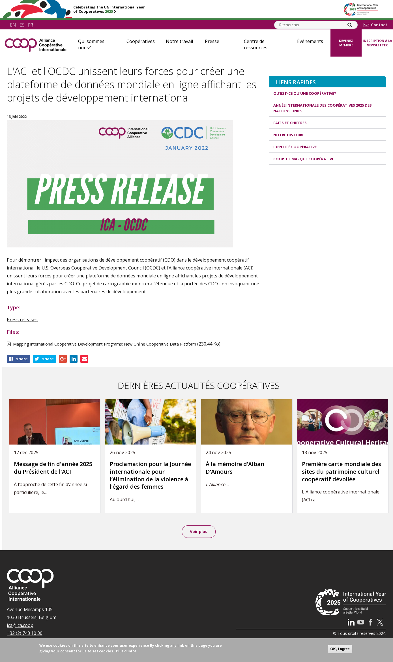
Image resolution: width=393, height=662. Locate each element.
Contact (379, 25)
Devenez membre (346, 43)
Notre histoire (288, 134)
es (22, 25)
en (13, 25)
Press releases (22, 319)
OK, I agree (340, 649)
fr (30, 25)
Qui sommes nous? (91, 44)
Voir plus (198, 531)
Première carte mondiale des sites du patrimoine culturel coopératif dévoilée (341, 471)
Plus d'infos (126, 651)
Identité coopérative (295, 146)
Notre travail (179, 41)
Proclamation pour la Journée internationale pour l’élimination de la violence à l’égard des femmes (150, 475)
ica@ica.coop (20, 625)
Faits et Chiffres (290, 122)
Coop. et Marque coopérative (303, 158)
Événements (310, 41)
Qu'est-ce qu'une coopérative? (304, 93)
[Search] (350, 25)
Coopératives (140, 41)
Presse (212, 41)
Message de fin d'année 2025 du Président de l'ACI (53, 467)
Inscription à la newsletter (377, 43)
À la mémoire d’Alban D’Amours (235, 467)
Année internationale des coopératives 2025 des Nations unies (322, 108)
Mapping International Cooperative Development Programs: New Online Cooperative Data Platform (104, 344)
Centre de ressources (255, 44)
